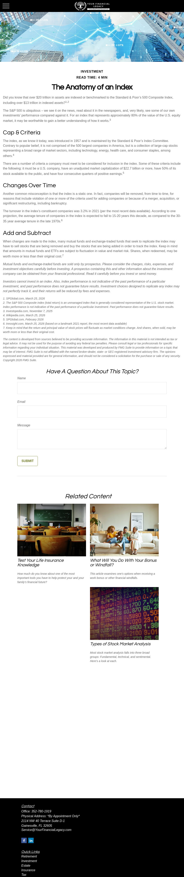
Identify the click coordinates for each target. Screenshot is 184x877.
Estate (25, 865)
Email (21, 401)
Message (23, 425)
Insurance (28, 870)
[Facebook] (24, 840)
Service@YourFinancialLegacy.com (46, 830)
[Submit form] (27, 461)
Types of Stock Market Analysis (120, 644)
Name (21, 378)
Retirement (29, 856)
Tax (23, 874)
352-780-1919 (41, 811)
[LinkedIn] (31, 840)
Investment (29, 861)
